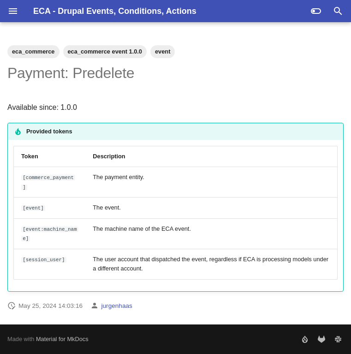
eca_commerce (33, 51)
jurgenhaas (116, 305)
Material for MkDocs (62, 339)
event (162, 51)
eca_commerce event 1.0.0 (105, 51)
